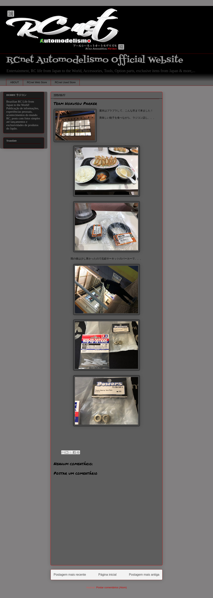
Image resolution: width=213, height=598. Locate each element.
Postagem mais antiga (144, 574)
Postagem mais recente (70, 574)
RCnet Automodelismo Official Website (94, 60)
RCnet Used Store (65, 82)
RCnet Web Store (37, 82)
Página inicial (107, 574)
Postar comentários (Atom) (111, 587)
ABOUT (14, 82)
